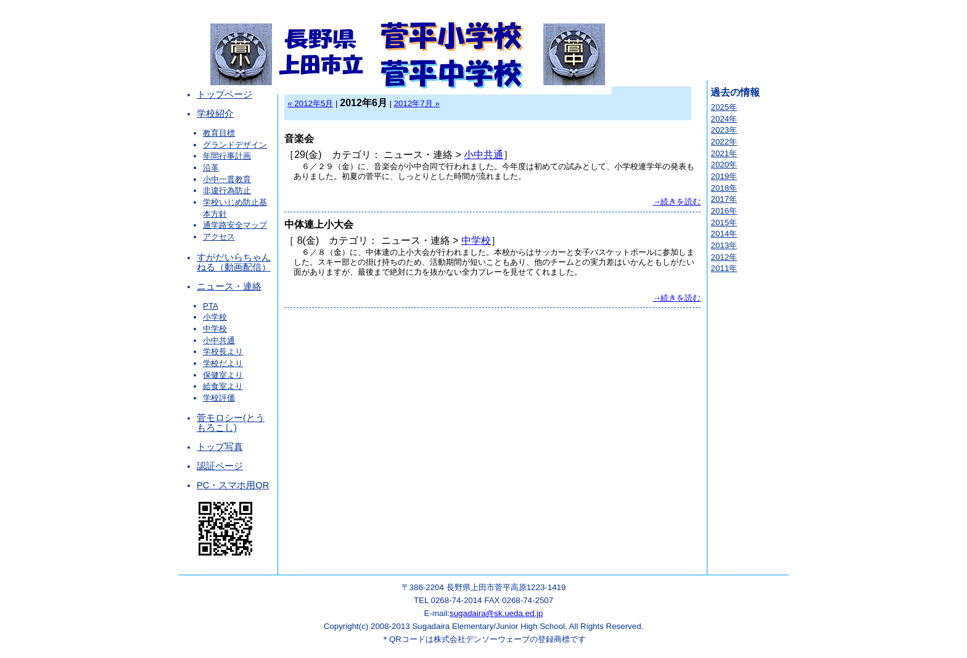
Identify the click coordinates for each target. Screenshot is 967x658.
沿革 (211, 167)
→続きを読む (676, 201)
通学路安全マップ (235, 225)
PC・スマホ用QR (233, 485)
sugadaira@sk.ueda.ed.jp (496, 613)
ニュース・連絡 (229, 286)
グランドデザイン (235, 144)
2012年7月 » (417, 103)
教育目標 (219, 133)
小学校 (215, 317)
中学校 (215, 328)
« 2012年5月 (310, 103)
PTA (210, 305)
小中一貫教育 (227, 179)
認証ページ (220, 466)
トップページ (224, 94)
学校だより (223, 363)
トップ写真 (220, 447)
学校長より (223, 351)
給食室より (223, 386)
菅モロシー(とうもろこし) (231, 423)
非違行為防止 (227, 190)
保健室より (223, 375)
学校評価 (219, 397)
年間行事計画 (227, 155)
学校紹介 (215, 114)
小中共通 (219, 340)
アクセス (219, 236)
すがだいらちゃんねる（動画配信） (234, 262)
